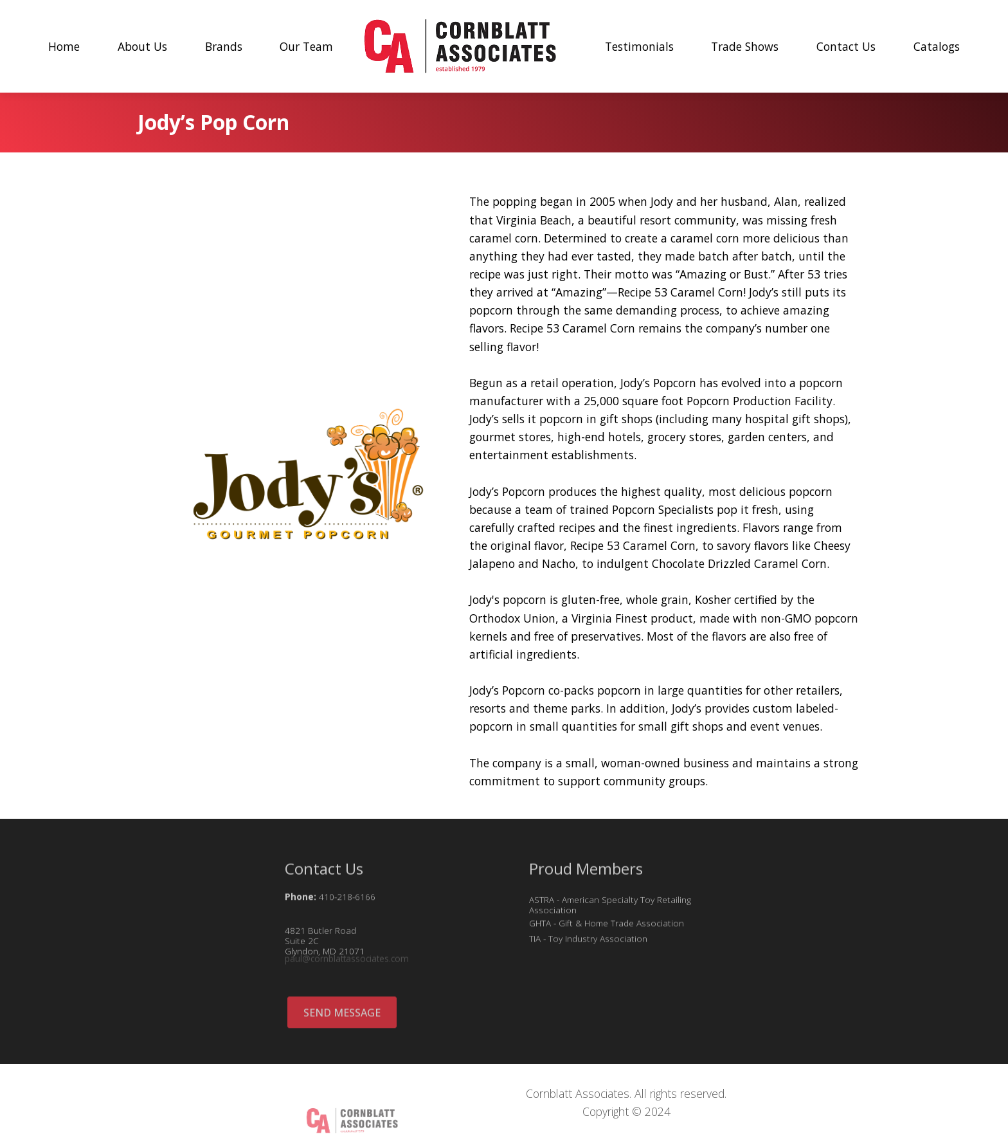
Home (64, 46)
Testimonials (639, 46)
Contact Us (846, 46)
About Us (142, 46)
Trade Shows (745, 46)
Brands (223, 46)
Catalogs (937, 46)
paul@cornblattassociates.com (347, 961)
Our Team (306, 46)
